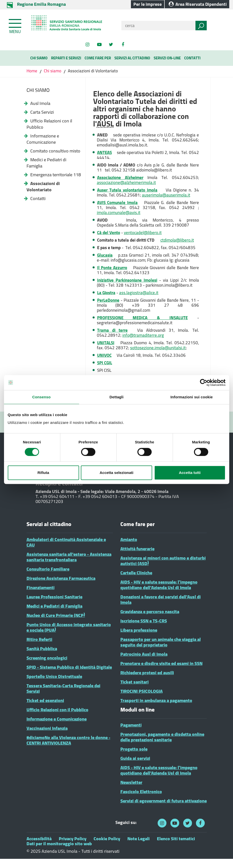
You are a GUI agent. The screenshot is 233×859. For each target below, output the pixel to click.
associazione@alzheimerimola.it (126, 183)
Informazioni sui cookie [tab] (191, 397)
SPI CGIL (104, 363)
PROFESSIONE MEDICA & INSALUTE (142, 318)
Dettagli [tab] (117, 397)
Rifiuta (43, 472)
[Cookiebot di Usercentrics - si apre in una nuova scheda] (203, 382)
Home (32, 71)
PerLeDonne (108, 300)
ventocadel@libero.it (143, 233)
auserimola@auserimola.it (166, 195)
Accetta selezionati (116, 472)
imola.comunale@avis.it (118, 213)
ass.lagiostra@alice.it (138, 293)
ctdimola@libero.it (177, 240)
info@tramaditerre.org (143, 335)
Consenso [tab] (41, 397)
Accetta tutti (190, 472)
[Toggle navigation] (16, 25)
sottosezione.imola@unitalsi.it (158, 348)
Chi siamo (52, 71)
